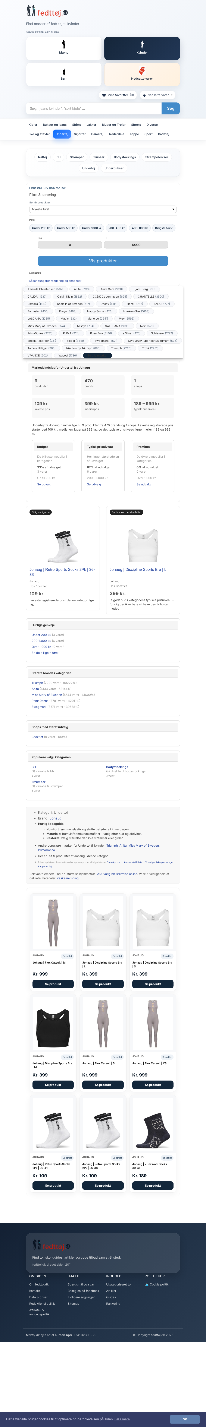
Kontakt (34, 1291)
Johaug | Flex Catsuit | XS (149, 1063)
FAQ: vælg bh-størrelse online (116, 874)
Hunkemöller (136, 311)
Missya (85, 326)
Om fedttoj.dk (39, 1284)
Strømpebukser (156, 157)
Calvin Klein (69, 296)
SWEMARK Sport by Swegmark (152, 340)
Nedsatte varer (157, 95)
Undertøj (62, 134)
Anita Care (111, 289)
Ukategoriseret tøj (118, 1284)
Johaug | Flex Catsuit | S (98, 1063)
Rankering (113, 1303)
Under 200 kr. (41, 635)
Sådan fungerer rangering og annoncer (55, 280)
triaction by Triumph (83, 348)
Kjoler (33, 124)
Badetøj (163, 134)
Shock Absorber (42, 340)
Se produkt (53, 984)
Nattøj (42, 157)
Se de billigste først (45, 652)
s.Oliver (131, 333)
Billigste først (164, 228)
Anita (82, 289)
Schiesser (162, 333)
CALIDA (37, 296)
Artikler (111, 1291)
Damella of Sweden (73, 303)
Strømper (77, 157)
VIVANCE (38, 355)
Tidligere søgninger (81, 1297)
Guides (111, 1297)
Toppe (134, 134)
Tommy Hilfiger (42, 348)
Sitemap (73, 1303)
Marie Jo (97, 318)
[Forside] (47, 11)
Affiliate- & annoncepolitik (39, 1312)
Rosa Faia (101, 333)
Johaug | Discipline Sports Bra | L (138, 569)
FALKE (162, 303)
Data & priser (114, 862)
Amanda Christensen (45, 289)
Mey (126, 318)
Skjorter (80, 134)
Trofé (150, 348)
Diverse (152, 124)
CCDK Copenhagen (110, 296)
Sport (148, 134)
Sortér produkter (39, 202)
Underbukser (114, 168)
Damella (37, 303)
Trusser (98, 157)
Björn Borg (144, 289)
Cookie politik (157, 1284)
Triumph (121, 348)
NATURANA (117, 326)
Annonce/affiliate (133, 862)
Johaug (56, 818)
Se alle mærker (97, 355)
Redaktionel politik (42, 1303)
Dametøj (97, 134)
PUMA (71, 333)
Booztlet (37, 737)
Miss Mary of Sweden (47, 326)
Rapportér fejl (45, 866)
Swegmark (106, 340)
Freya (68, 311)
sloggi (75, 340)
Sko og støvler (39, 134)
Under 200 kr (41, 228)
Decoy (108, 303)
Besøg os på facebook (83, 1291)
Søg (170, 108)
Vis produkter (103, 260)
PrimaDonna (40, 333)
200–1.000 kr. (41, 641)
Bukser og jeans (55, 124)
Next (147, 326)
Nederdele (116, 134)
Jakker (91, 124)
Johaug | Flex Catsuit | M (49, 962)
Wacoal (68, 355)
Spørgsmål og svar (81, 1284)
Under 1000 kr (91, 228)
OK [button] (184, 1419)
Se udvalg (44, 484)
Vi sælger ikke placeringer (159, 862)
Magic (69, 318)
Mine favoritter (118, 95)
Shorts (136, 124)
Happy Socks (100, 311)
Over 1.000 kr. (42, 647)
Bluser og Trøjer (114, 124)
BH (58, 157)
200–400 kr (117, 228)
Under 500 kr (66, 228)
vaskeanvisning (68, 878)
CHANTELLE (151, 296)
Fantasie (38, 311)
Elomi (135, 303)
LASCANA (39, 318)
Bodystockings (125, 157)
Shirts (76, 124)
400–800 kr (140, 228)
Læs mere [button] (122, 1419)
